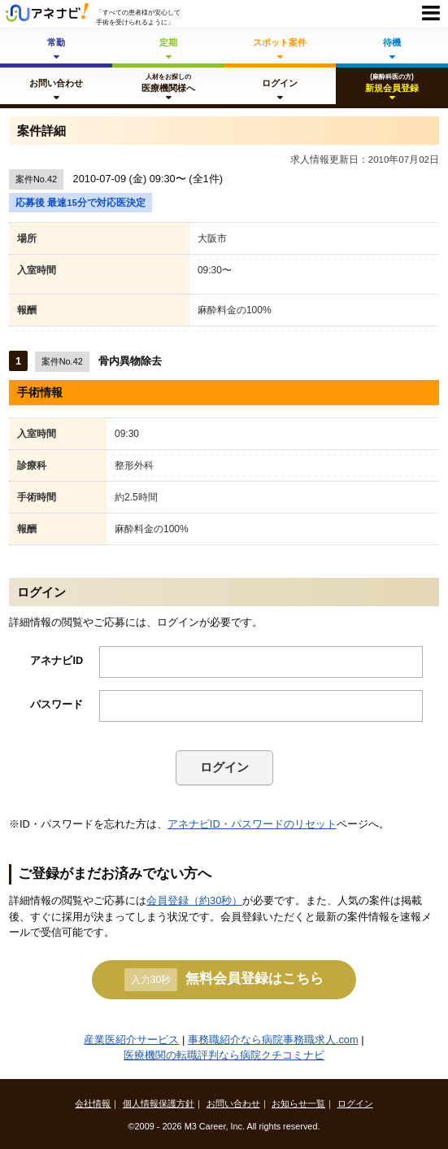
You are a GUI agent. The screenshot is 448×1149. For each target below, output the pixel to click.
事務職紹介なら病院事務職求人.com (273, 1039)
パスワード (56, 704)
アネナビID (56, 660)
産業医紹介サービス (131, 1039)
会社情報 (93, 1103)
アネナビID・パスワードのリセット (252, 824)
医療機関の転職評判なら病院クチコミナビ (224, 1055)
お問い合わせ (233, 1103)
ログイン (224, 767)
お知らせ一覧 (298, 1103)
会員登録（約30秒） (194, 900)
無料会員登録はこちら (224, 979)
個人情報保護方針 (158, 1103)
